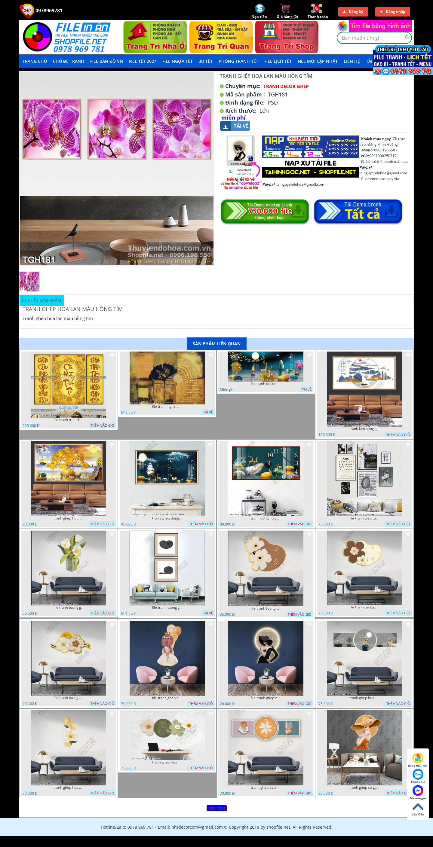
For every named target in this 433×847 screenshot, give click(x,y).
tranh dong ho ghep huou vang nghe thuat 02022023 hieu (266, 518)
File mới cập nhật (318, 61)
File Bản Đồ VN (106, 61)
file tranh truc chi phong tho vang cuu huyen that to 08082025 (69, 420)
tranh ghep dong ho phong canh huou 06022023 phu (167, 518)
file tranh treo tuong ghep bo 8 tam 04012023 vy (364, 518)
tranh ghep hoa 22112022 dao (167, 762)
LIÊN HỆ (352, 61)
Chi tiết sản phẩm (41, 300)
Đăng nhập (392, 11)
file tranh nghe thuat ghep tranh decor (167, 406)
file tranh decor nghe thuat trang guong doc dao (266, 384)
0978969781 (41, 10)
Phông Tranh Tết (238, 61)
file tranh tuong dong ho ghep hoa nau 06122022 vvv (364, 607)
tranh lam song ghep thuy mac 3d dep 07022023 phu (364, 429)
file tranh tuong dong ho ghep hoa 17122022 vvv (69, 698)
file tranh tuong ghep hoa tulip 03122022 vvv (69, 607)
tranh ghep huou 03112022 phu (364, 698)
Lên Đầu (418, 808)
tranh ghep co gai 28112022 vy (364, 787)
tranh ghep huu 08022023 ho (69, 518)
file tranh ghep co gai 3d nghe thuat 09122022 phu (266, 698)
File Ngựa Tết (177, 61)
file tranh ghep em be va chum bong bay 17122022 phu (167, 698)
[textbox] (374, 38)
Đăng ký (353, 11)
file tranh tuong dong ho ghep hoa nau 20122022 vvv (266, 608)
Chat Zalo (418, 776)
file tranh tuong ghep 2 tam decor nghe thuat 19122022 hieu (167, 607)
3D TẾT (206, 61)
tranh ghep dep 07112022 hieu (266, 787)
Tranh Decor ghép (286, 86)
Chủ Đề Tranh (68, 61)
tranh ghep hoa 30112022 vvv (69, 787)
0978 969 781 (418, 760)
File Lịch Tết (278, 61)
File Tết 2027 (142, 61)
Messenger (418, 792)
